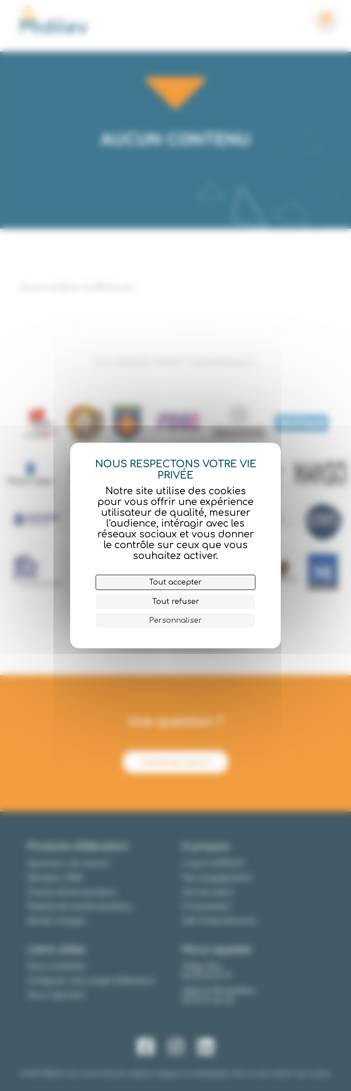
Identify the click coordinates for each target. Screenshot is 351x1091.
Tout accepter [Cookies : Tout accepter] (175, 582)
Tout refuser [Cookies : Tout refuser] (175, 602)
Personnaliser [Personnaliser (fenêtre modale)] (175, 620)
